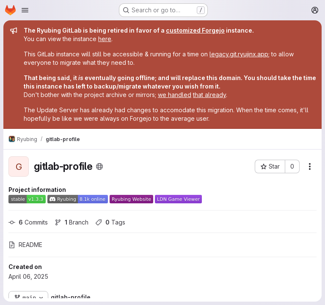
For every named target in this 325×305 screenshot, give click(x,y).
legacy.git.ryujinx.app (238, 54)
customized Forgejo (195, 30)
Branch (71, 222)
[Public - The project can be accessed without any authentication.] (99, 166)
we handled (174, 94)
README (25, 244)
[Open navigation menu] (25, 10)
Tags (110, 222)
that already (209, 94)
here (104, 38)
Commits (28, 222)
